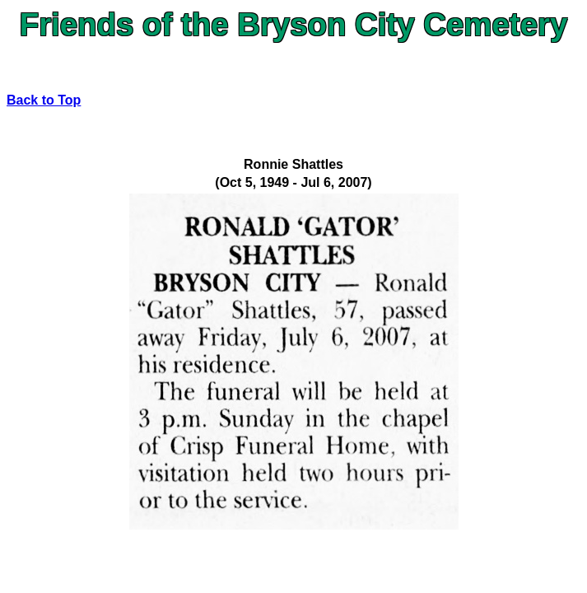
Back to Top (44, 100)
